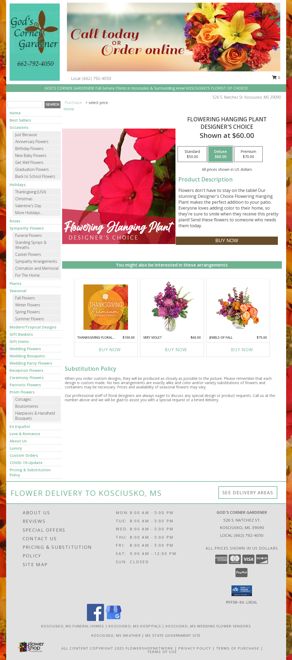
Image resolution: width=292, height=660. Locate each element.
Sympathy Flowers (27, 228)
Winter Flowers (27, 304)
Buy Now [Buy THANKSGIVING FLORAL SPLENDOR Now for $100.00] (110, 350)
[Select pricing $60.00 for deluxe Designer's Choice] (220, 154)
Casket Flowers (28, 254)
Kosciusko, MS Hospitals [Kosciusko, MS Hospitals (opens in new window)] (135, 626)
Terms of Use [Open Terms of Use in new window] (162, 651)
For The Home (27, 275)
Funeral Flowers (28, 235)
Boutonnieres (26, 406)
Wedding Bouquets (27, 355)
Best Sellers (20, 120)
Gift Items (19, 341)
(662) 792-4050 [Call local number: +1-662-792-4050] (96, 78)
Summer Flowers (29, 318)
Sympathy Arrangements (36, 261)
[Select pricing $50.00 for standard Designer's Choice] (192, 154)
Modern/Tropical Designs (33, 327)
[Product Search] (24, 104)
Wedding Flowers (25, 348)
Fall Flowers (25, 297)
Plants (15, 283)
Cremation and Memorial (36, 268)
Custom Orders (24, 455)
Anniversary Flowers (32, 141)
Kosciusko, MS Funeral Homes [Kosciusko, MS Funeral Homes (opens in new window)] (72, 626)
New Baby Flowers (30, 155)
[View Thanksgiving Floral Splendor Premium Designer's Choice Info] (105, 307)
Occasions (19, 127)
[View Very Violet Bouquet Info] (172, 307)
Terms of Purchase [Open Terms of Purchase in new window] (237, 648)
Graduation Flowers (32, 169)
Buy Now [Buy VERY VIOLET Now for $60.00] (176, 350)
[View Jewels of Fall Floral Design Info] (238, 307)
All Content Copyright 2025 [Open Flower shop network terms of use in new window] (92, 648)
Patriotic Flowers (25, 384)
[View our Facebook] (95, 619)
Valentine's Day (28, 205)
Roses (15, 220)
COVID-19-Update (26, 462)
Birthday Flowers (29, 148)
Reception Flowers (26, 370)
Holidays (18, 184)
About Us (18, 440)
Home (15, 112)
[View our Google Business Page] (113, 619)
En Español (20, 426)
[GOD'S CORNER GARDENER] (35, 41)
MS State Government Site (173, 635)
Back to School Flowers (35, 176)
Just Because (26, 134)
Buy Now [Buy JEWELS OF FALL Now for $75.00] (242, 350)
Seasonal (18, 290)
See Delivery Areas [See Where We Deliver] (247, 492)
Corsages (23, 399)
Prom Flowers (22, 392)
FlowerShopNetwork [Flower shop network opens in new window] (149, 648)
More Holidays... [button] (28, 212)
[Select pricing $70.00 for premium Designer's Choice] (248, 154)
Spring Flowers (27, 311)
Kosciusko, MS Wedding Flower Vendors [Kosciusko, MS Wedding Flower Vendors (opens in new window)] (208, 626)
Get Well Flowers (29, 162)
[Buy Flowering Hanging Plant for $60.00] (227, 241)
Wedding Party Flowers (31, 363)
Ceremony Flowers (26, 377)
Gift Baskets (21, 334)
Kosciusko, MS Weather (116, 635)
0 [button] (276, 77)
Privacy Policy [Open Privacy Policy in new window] (194, 648)
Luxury (16, 448)
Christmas (24, 198)
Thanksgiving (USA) (30, 191)
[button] (241, 590)
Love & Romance (25, 433)
